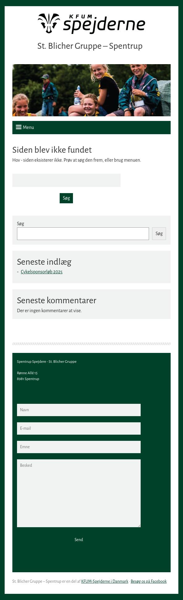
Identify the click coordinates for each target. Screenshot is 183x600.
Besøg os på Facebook (149, 581)
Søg (20, 223)
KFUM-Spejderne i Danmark (104, 581)
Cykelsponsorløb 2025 (41, 271)
